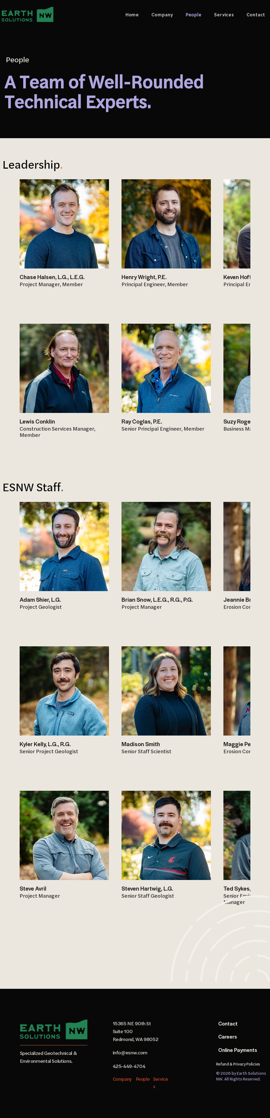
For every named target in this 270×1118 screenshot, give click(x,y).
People (143, 1079)
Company (122, 1079)
